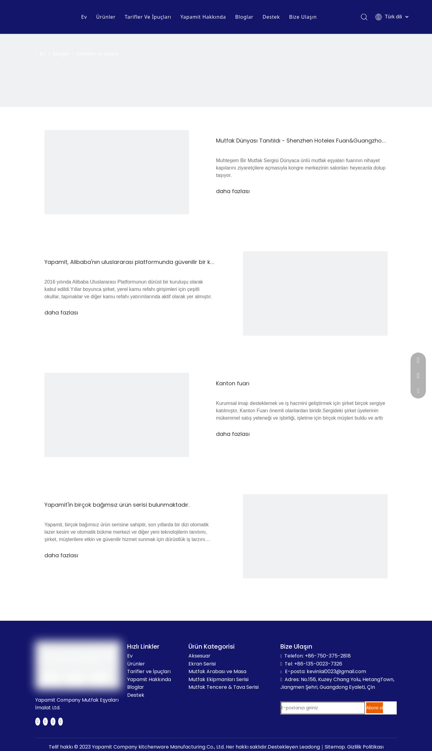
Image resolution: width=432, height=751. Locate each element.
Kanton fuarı (232, 383)
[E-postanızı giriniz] (323, 708)
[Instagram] (60, 722)
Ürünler (106, 16)
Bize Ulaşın (303, 16)
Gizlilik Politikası (365, 746)
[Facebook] (37, 722)
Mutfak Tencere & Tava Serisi (223, 687)
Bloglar (244, 16)
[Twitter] (45, 722)
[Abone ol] (374, 707)
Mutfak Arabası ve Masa (217, 671)
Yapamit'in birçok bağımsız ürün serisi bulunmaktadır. (116, 505)
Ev (84, 16)
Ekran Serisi (202, 663)
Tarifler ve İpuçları (149, 671)
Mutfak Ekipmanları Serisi (218, 679)
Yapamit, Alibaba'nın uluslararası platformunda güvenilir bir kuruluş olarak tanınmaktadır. (165, 262)
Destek (271, 16)
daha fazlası (233, 191)
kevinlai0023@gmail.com (336, 671)
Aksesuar (199, 655)
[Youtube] (53, 722)
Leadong (309, 746)
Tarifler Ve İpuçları (148, 16)
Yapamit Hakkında (203, 16)
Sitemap (335, 746)
